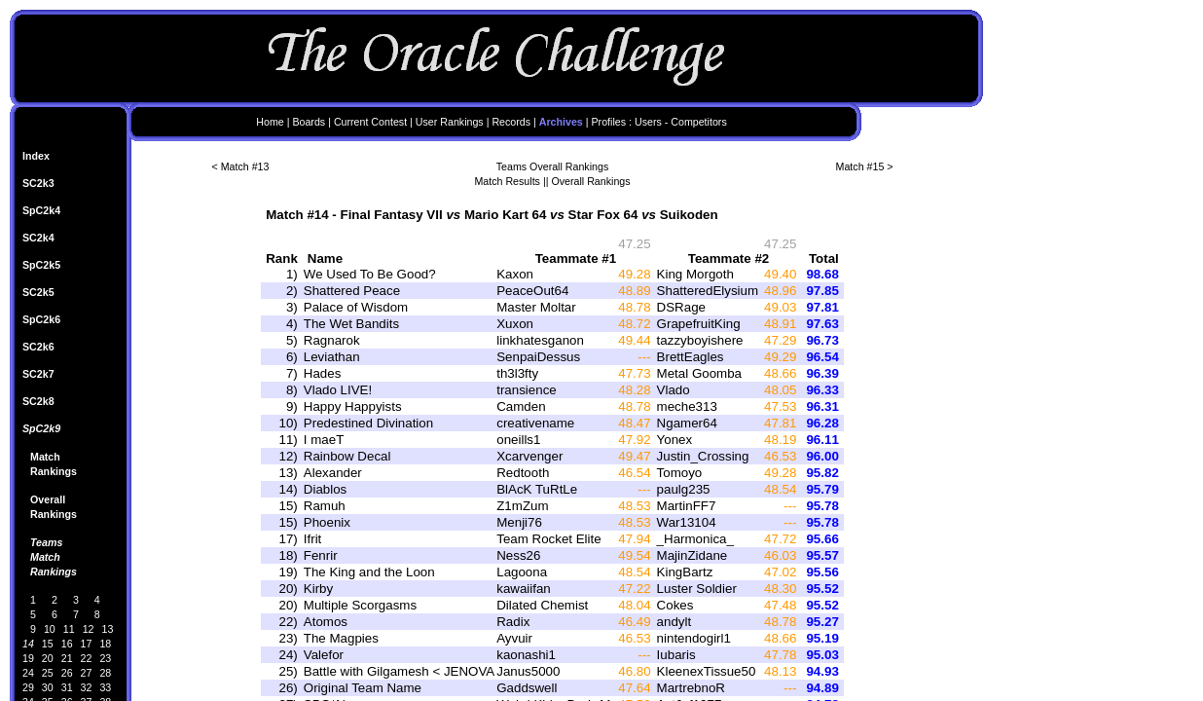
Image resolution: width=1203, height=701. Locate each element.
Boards (308, 122)
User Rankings (450, 122)
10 (49, 629)
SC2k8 (38, 401)
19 (28, 658)
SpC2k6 (41, 319)
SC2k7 (38, 374)
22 (86, 658)
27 (86, 673)
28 (105, 673)
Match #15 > (864, 166)
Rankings (53, 471)
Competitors (698, 122)
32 (86, 687)
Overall (47, 499)
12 (88, 629)
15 (48, 643)
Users (648, 122)
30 (48, 687)
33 (105, 687)
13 (108, 629)
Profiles (609, 122)
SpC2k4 (41, 210)
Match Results (507, 181)
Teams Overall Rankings (552, 166)
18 (105, 643)
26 (67, 673)
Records (511, 122)
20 (48, 658)
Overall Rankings (590, 181)
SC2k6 (38, 346)
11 (69, 629)
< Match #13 (241, 166)
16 (67, 643)
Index (36, 156)
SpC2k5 (41, 265)
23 (105, 658)
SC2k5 (38, 292)
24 (28, 673)
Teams (46, 542)
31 (67, 687)
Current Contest (370, 122)
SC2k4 (38, 237)
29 (28, 687)
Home (269, 122)
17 (86, 643)
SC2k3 (38, 183)
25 (48, 673)
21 (67, 658)
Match (45, 456)
